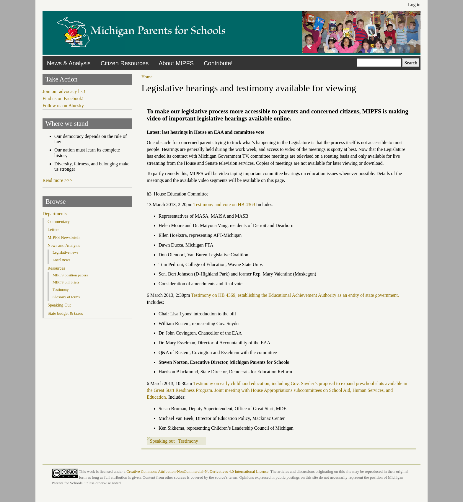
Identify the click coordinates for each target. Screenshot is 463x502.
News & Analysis (69, 63)
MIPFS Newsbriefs (64, 237)
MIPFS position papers (70, 275)
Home (146, 76)
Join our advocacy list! (64, 91)
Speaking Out (59, 305)
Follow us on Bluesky (63, 105)
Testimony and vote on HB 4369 (224, 204)
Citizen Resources (125, 63)
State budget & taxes (65, 313)
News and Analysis (64, 245)
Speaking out (162, 441)
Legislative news (65, 252)
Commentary (59, 221)
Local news (61, 259)
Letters (53, 229)
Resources (56, 268)
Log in (414, 4)
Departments (55, 213)
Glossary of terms (66, 297)
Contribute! (218, 63)
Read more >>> (57, 180)
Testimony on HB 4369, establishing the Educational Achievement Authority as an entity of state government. (295, 295)
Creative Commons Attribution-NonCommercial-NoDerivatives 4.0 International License (197, 471)
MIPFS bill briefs (66, 282)
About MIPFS (176, 63)
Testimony (188, 441)
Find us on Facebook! (63, 98)
